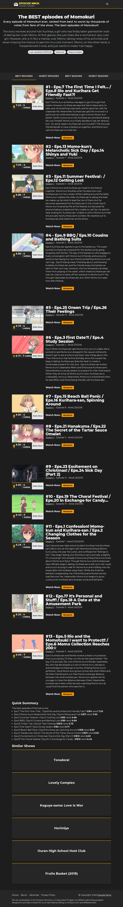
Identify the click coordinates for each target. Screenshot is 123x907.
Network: (60, 52)
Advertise (34, 895)
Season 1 (50, 98)
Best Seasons (73, 76)
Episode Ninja (104, 895)
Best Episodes (24, 76)
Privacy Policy (48, 895)
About (24, 895)
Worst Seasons (98, 76)
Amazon (67, 138)
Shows (15, 895)
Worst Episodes (49, 76)
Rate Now (38, 106)
